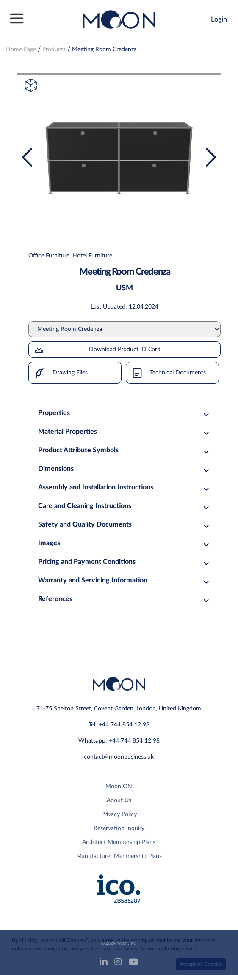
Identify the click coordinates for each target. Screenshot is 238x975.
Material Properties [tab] (124, 432)
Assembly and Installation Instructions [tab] (124, 487)
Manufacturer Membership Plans (119, 856)
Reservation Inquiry (119, 828)
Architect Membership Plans (118, 842)
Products (54, 49)
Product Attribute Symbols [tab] (124, 450)
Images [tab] (124, 543)
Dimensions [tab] (124, 469)
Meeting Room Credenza (104, 49)
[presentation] (27, 157)
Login (219, 19)
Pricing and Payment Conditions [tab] (124, 562)
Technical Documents (166, 372)
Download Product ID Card (97, 349)
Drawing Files (58, 372)
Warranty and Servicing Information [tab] (124, 580)
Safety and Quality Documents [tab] (124, 525)
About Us (119, 800)
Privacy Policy (119, 814)
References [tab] (124, 599)
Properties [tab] (124, 413)
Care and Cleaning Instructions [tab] (124, 506)
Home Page (21, 49)
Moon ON (118, 786)
